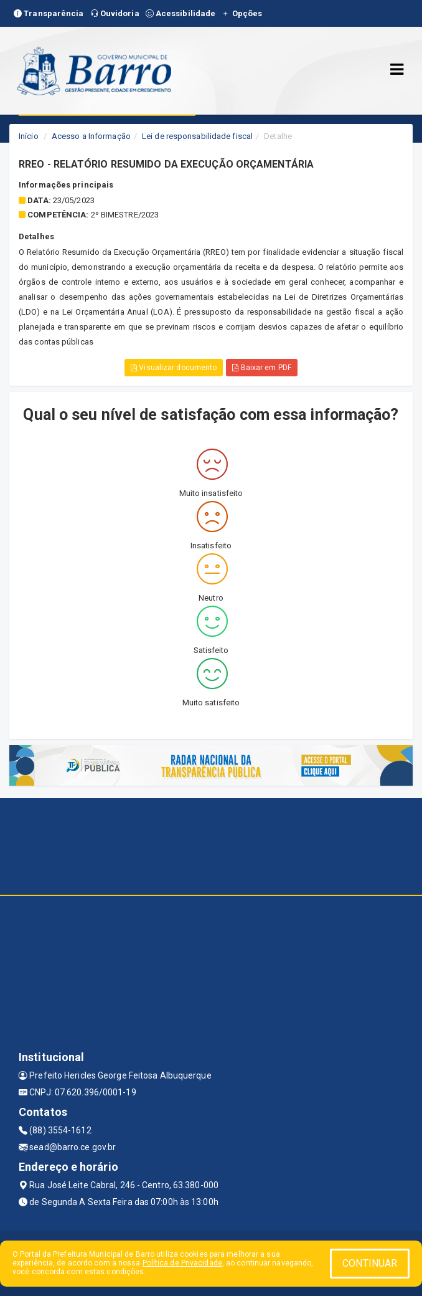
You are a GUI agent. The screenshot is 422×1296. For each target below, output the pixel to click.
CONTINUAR (369, 1263)
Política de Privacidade (182, 1263)
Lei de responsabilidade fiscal (197, 136)
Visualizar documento (174, 367)
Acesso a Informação (91, 136)
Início (29, 136)
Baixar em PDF (261, 367)
